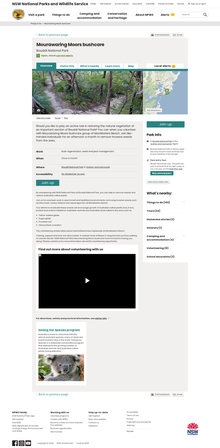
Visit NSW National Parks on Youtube (28, 443)
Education (137, 3)
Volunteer (150, 3)
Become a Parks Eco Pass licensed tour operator (66, 423)
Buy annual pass (161, 173)
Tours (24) (153, 211)
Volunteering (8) (158, 248)
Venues (180, 3)
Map (131, 66)
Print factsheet (162, 34)
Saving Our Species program (59, 330)
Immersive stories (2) (160, 219)
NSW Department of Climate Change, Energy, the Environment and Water (27, 428)
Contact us (93, 422)
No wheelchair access (73, 174)
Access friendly (122, 3)
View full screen (43, 118)
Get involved (56, 431)
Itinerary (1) (154, 228)
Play (66, 118)
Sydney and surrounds (98, 167)
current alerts (64, 55)
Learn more (112, 66)
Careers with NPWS (59, 419)
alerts (165, 66)
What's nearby (89, 66)
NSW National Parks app (23, 416)
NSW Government (65, 443)
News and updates (97, 419)
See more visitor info (158, 181)
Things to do (36, 23)
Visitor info (67, 66)
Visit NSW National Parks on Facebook (15, 443)
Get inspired (105, 3)
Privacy (130, 418)
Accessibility (132, 412)
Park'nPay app (175, 169)
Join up (47, 182)
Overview (46, 66)
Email (179, 34)
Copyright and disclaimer (139, 422)
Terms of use (133, 415)
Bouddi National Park (72, 167)
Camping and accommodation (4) (160, 237)
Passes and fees (166, 3)
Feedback (93, 425)
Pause (58, 118)
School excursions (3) (160, 256)
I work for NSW (82, 443)
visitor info (101, 318)
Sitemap (131, 425)
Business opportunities (61, 428)
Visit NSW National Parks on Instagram (21, 443)
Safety (93, 3)
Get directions (154, 110)
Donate (130, 431)
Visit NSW (16, 422)
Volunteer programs (59, 416)
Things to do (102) (158, 202)
